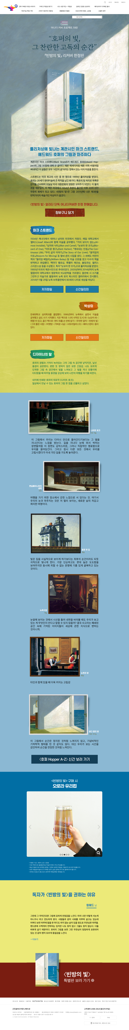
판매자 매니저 (77, 1001)
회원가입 (116, 2)
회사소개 (15, 1001)
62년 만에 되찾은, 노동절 (83, 11)
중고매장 (57, 1001)
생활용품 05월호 (64, 11)
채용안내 (21, 1001)
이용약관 (28, 1001)
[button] (60, 854)
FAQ (108, 1017)
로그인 (110, 2)
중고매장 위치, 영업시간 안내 (101, 1023)
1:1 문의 (92, 1017)
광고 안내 (98, 1001)
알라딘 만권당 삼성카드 (83, 6)
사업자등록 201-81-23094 (31, 1012)
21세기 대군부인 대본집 (46, 11)
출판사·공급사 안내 (88, 1001)
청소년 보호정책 (49, 1001)
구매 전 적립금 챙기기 (45, 6)
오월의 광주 (102, 11)
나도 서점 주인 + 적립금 (64, 6)
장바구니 (123, 2)
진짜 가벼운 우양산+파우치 (27, 6)
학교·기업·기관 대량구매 (109, 1001)
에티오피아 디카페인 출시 (102, 6)
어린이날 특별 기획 (27, 11)
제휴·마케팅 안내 (66, 1001)
